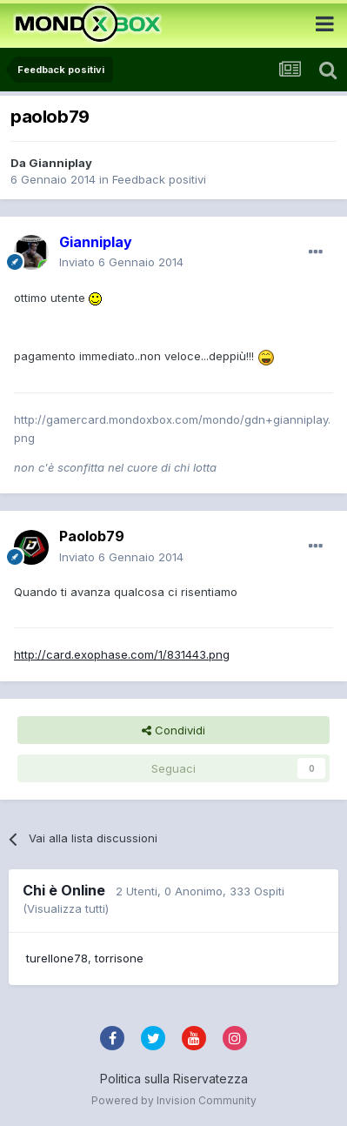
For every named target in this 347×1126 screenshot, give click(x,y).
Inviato (121, 262)
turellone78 (57, 958)
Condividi (173, 730)
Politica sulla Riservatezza (174, 1078)
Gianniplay (60, 163)
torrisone (119, 958)
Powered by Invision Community (174, 1100)
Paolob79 (91, 536)
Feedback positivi (159, 179)
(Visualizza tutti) (66, 908)
